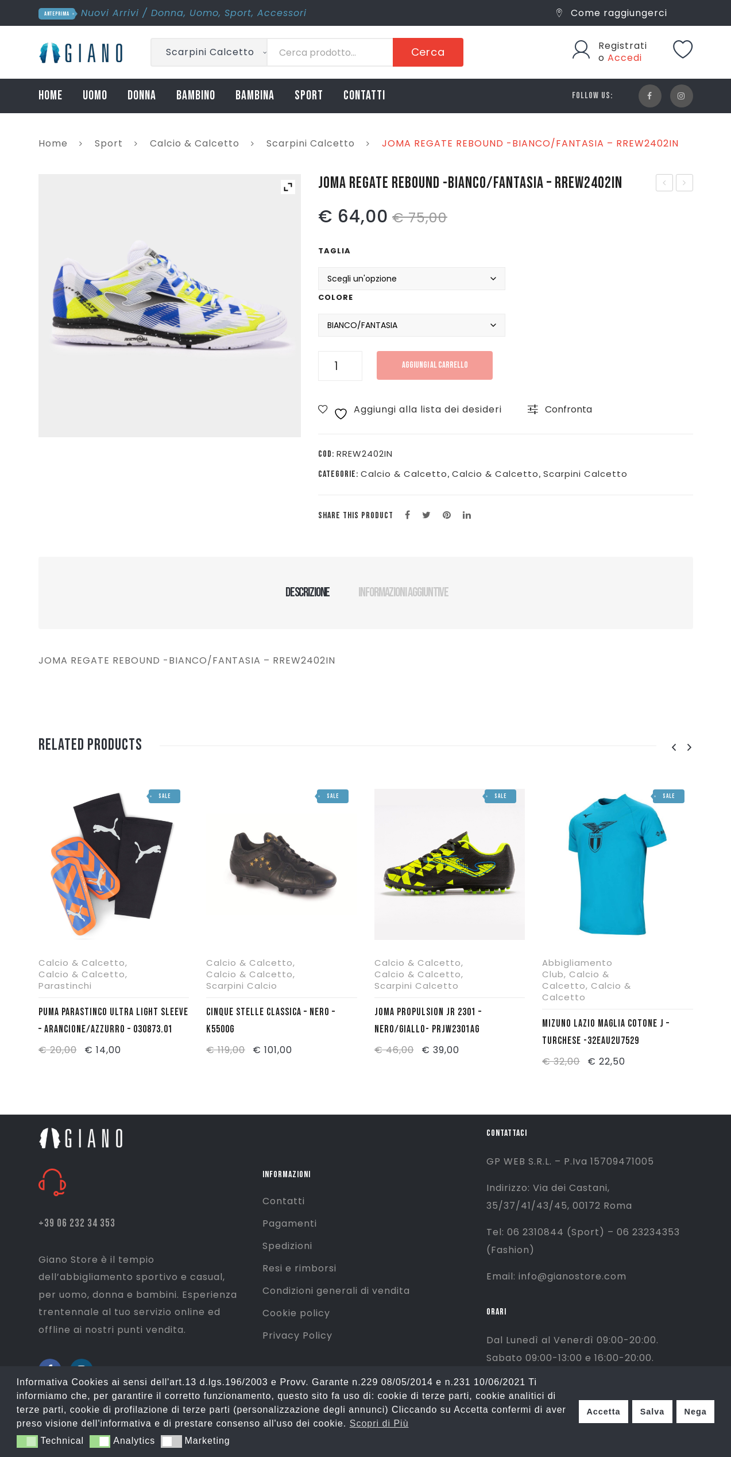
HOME (50, 95)
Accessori (282, 13)
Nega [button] (695, 1411)
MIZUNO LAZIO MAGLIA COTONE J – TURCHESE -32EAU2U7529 (606, 1031)
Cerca (428, 52)
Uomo (204, 13)
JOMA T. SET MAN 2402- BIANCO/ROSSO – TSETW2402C (664, 183)
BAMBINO (195, 95)
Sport (238, 13)
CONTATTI (364, 95)
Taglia (334, 250)
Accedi (625, 57)
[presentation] (674, 748)
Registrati (622, 45)
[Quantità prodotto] (340, 366)
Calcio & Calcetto (194, 143)
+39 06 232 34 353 (76, 1223)
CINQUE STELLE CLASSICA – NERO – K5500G (270, 1020)
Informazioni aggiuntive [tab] (403, 592)
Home (53, 143)
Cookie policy (296, 1313)
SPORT (309, 95)
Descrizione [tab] (307, 592)
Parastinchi (65, 986)
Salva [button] (652, 1411)
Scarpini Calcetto (310, 143)
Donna (167, 13)
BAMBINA (254, 95)
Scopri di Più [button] (379, 1423)
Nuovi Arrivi (110, 13)
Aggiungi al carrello (437, 365)
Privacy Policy (297, 1335)
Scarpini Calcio (241, 986)
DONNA (141, 95)
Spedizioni (287, 1245)
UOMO (95, 95)
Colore (335, 297)
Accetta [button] (603, 1411)
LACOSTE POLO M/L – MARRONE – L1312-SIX (684, 183)
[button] (27, 1441)
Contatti (283, 1201)
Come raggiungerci (611, 13)
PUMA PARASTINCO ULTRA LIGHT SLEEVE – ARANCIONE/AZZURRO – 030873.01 (113, 1020)
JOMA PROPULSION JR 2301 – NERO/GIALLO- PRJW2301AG (428, 1020)
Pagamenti (289, 1223)
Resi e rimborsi (299, 1268)
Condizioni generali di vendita (336, 1290)
